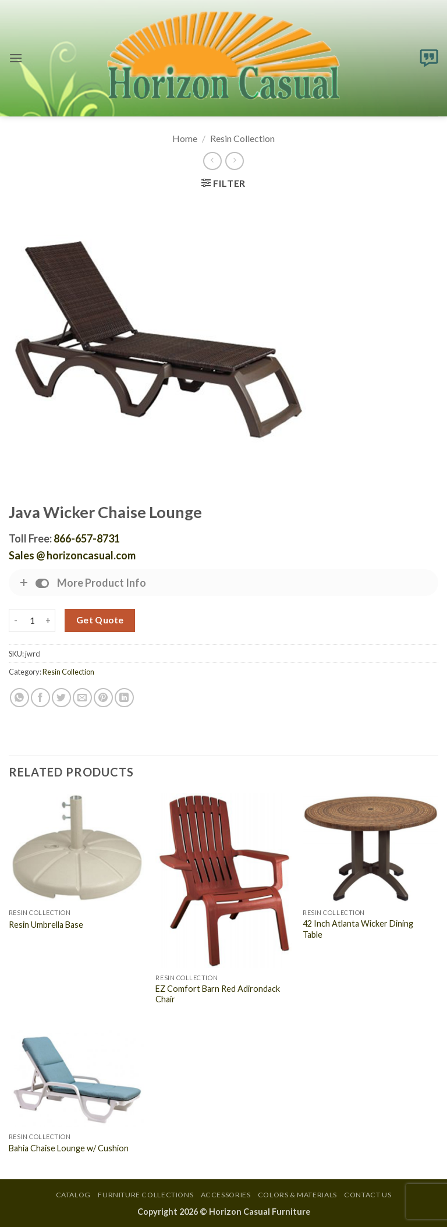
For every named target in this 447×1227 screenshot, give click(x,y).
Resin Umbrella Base (46, 925)
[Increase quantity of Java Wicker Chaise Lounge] (48, 620)
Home (184, 138)
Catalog (73, 1194)
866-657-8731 (87, 538)
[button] (16, 58)
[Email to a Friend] (82, 697)
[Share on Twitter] (61, 697)
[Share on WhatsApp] (19, 697)
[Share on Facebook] (40, 697)
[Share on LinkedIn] (124, 697)
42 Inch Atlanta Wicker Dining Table (358, 929)
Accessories (226, 1194)
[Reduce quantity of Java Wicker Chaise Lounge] (16, 620)
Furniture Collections (145, 1194)
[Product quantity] (32, 620)
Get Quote (100, 620)
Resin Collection (242, 138)
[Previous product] (234, 161)
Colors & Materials (297, 1194)
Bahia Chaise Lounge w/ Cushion (69, 1148)
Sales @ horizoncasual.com (72, 555)
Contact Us (367, 1194)
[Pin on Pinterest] (103, 697)
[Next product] (212, 161)
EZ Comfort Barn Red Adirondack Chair (217, 994)
